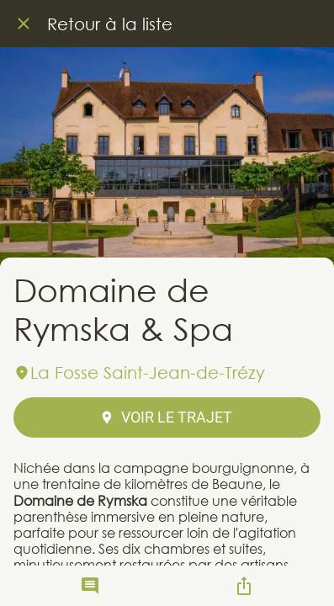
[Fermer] (23, 23)
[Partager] (244, 586)
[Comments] (90, 586)
